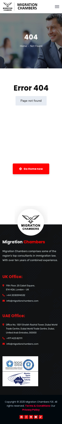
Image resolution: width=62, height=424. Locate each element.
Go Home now (31, 169)
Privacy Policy (31, 409)
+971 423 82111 (14, 338)
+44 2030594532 (15, 295)
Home (23, 46)
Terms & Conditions (37, 405)
